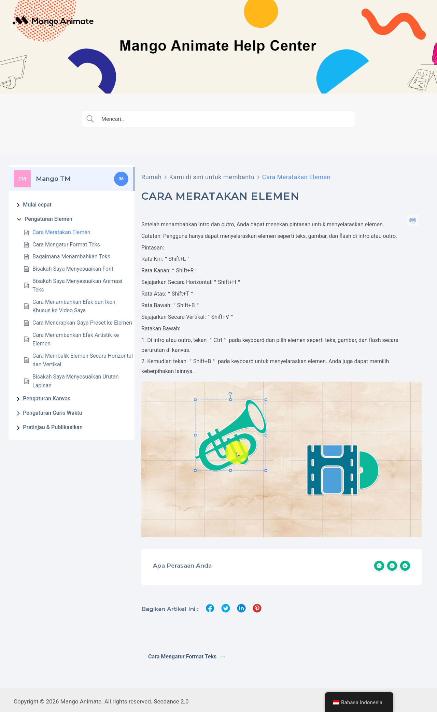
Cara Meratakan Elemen (61, 232)
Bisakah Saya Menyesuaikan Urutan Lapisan (75, 381)
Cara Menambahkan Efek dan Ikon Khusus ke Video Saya (73, 306)
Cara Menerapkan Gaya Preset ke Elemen (82, 322)
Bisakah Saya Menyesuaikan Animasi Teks (77, 285)
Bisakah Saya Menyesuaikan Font (72, 269)
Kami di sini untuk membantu (212, 177)
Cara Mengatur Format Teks (66, 244)
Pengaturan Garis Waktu (52, 413)
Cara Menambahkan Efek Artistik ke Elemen (75, 339)
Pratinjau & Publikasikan (53, 427)
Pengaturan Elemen (48, 219)
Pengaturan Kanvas (46, 398)
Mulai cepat (37, 204)
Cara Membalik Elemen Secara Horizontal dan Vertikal (82, 360)
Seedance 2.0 (171, 698)
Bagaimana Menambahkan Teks (71, 256)
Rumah (151, 177)
